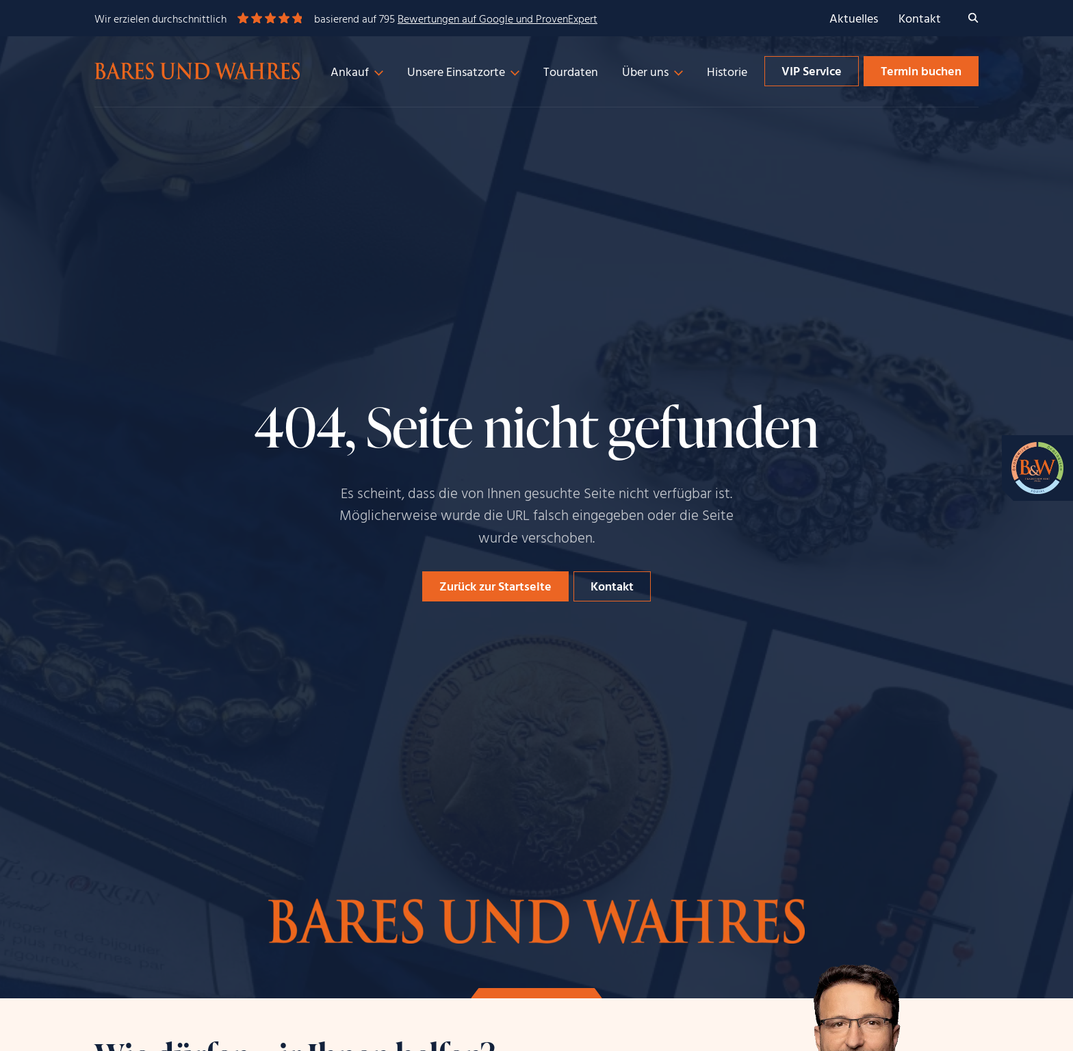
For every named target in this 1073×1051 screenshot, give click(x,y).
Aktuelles (853, 19)
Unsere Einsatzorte (456, 73)
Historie (727, 73)
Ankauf (350, 73)
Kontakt (920, 19)
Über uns (645, 73)
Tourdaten (570, 73)
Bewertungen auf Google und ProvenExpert (497, 20)
